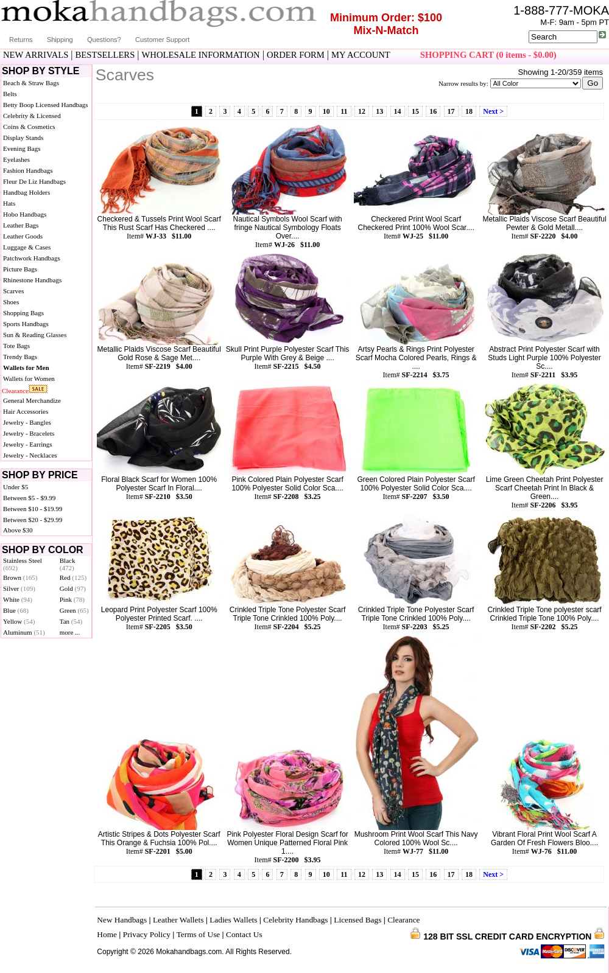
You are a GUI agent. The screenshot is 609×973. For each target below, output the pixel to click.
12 (361, 111)
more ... (70, 632)
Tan (71, 621)
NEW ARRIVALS (35, 55)
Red (73, 577)
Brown (20, 577)
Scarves (13, 291)
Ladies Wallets (233, 919)
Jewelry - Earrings (27, 444)
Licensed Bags (357, 919)
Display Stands (23, 137)
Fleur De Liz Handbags (34, 181)
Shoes (11, 301)
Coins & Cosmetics (29, 126)
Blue (16, 610)
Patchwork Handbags (31, 258)
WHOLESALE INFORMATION (201, 55)
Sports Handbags (26, 323)
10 (326, 111)
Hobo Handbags (24, 214)
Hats (9, 203)
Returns (21, 39)
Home (107, 934)
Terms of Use (198, 934)
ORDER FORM (296, 55)
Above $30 (18, 530)
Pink (72, 599)
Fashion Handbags (28, 170)
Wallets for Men (26, 367)
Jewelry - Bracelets (28, 433)
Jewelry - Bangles (27, 422)
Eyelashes (16, 159)
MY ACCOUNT (360, 55)
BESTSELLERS (105, 55)
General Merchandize (32, 400)
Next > (493, 111)
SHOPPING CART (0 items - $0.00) (488, 55)
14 (397, 111)
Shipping (60, 39)
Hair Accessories (25, 411)
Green (74, 610)
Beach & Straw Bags (31, 82)
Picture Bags (20, 269)
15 (415, 111)
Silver (19, 588)
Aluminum (24, 632)
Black (68, 564)
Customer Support (162, 39)
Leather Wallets (178, 919)
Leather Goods (23, 236)
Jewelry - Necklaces (30, 455)
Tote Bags (16, 345)
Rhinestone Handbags (32, 280)
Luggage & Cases (27, 247)
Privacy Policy (147, 934)
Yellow (19, 621)
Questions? (104, 39)
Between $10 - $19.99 (32, 508)
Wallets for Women (29, 378)
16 (433, 111)
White (17, 599)
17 (451, 111)
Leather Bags (20, 225)
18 (469, 111)
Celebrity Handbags (295, 919)
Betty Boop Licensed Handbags (45, 104)
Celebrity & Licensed (32, 115)
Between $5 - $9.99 (29, 497)
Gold (73, 588)
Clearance (15, 390)
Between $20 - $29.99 (32, 519)
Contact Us (244, 934)
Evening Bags (21, 148)
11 (343, 111)
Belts (10, 93)
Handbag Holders (26, 192)
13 (379, 111)
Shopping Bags (23, 312)
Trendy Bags (20, 356)
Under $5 (15, 486)
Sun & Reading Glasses (34, 334)
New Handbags (122, 919)
